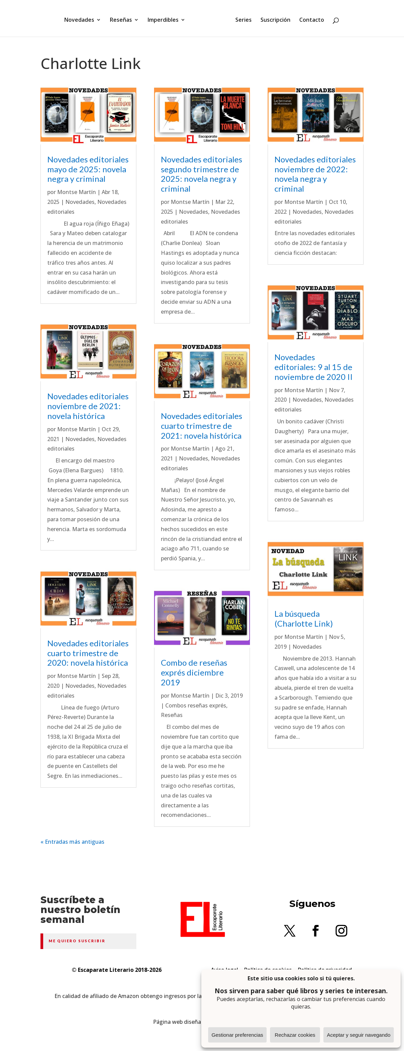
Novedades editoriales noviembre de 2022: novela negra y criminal (315, 173)
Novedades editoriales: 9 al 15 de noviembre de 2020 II (313, 367)
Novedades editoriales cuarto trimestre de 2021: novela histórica (201, 425)
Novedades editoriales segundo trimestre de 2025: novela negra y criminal (201, 173)
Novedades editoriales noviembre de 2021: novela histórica (88, 406)
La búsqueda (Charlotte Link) (303, 618)
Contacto (309, 18)
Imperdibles (165, 18)
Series (241, 18)
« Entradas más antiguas (72, 841)
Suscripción (273, 18)
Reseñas (123, 18)
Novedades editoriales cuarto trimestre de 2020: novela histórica (88, 653)
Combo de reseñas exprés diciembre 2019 (194, 672)
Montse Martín (76, 192)
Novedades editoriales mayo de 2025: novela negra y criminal (88, 169)
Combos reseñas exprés (195, 705)
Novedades (82, 18)
